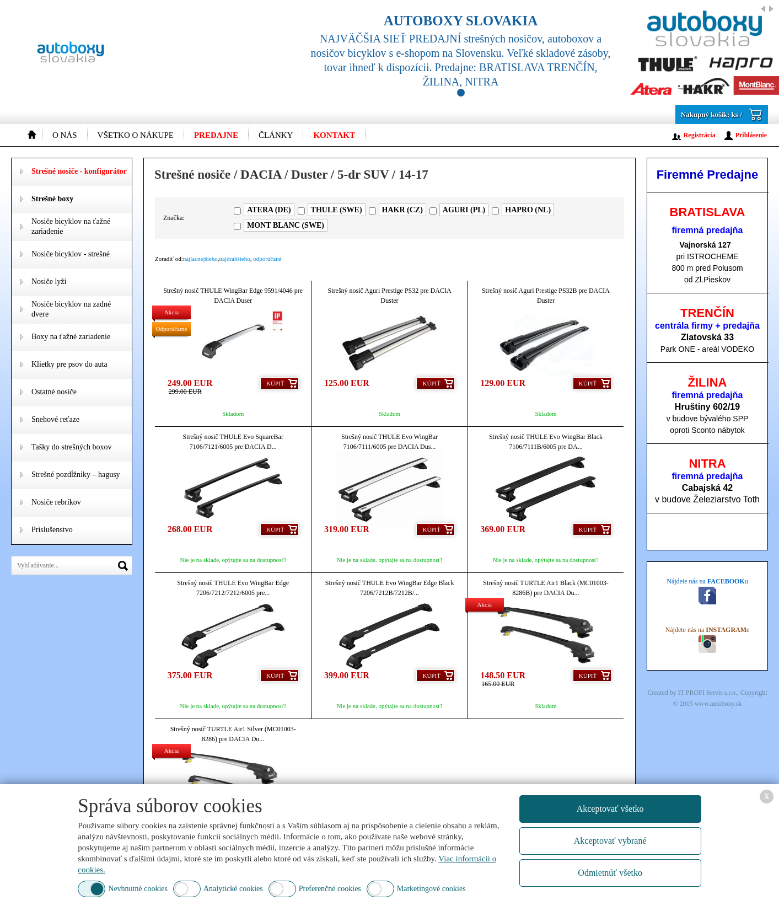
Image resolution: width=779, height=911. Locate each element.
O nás (64, 135)
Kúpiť (275, 383)
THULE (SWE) (336, 210)
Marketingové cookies (431, 889)
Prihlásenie (751, 135)
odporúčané (267, 258)
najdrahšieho (234, 258)
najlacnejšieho (200, 258)
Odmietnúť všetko (610, 872)
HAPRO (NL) (528, 210)
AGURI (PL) (464, 210)
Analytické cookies (233, 889)
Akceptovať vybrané (610, 840)
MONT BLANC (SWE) (285, 225)
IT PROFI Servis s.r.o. (707, 692)
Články (276, 135)
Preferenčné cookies (330, 889)
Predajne (216, 135)
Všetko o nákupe (136, 135)
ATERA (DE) (269, 210)
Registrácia (700, 135)
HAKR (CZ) (402, 210)
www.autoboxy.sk (718, 704)
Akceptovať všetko (610, 808)
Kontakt (334, 135)
